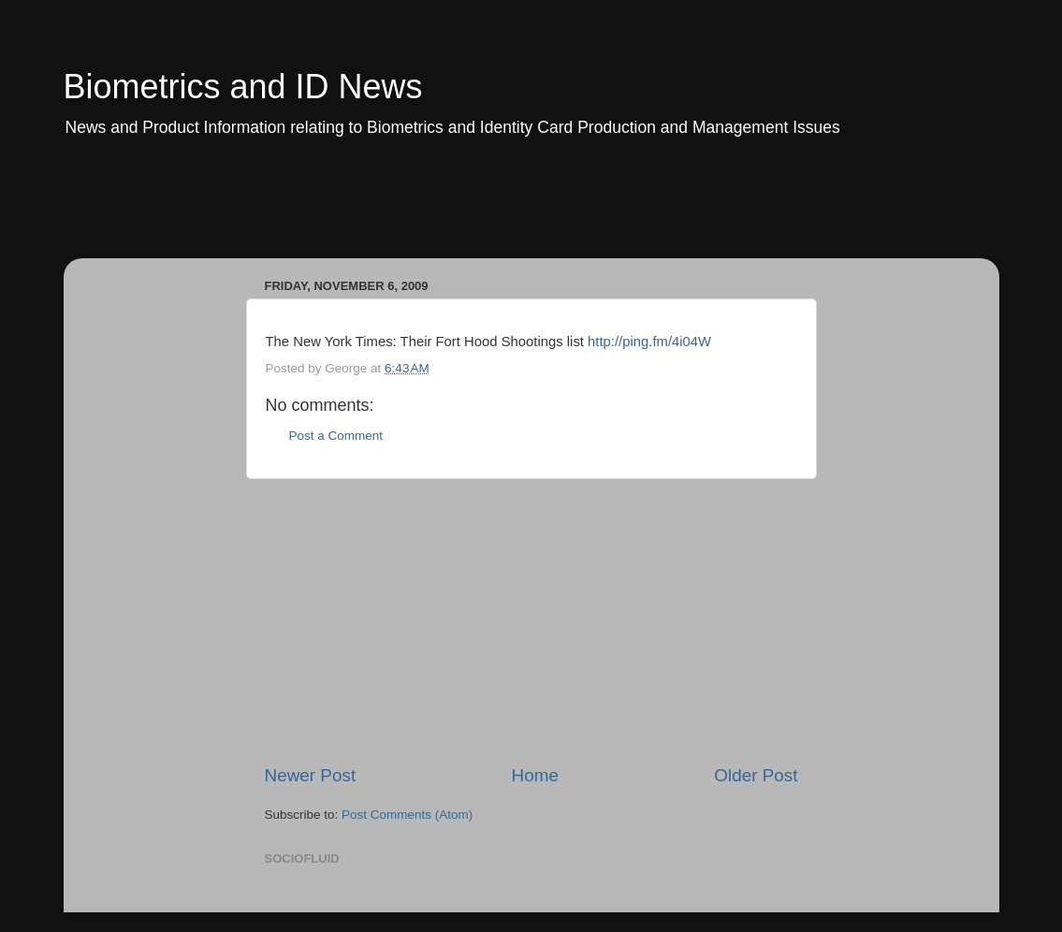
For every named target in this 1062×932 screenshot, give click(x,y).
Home (535, 775)
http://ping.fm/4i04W (649, 341)
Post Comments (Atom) (407, 815)
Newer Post (310, 775)
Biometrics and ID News (243, 86)
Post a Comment (336, 436)
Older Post (755, 775)
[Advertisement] (423, 210)
